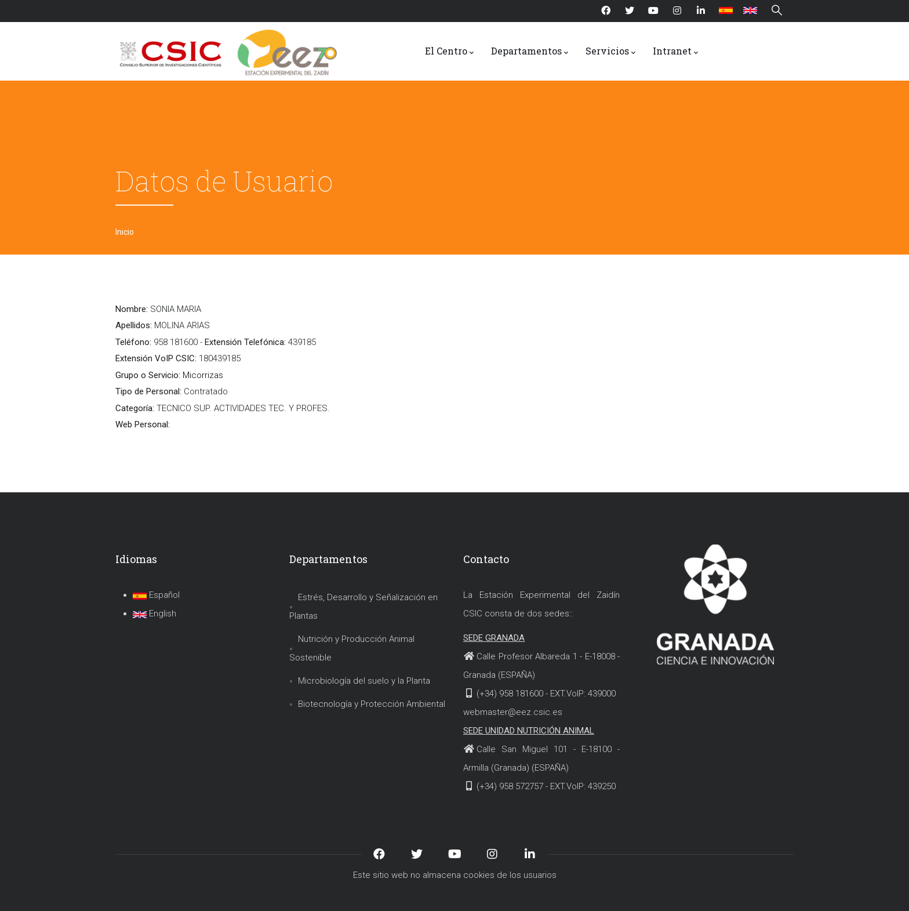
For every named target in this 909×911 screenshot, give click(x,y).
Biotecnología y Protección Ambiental (371, 704)
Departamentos (529, 52)
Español (156, 595)
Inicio (124, 232)
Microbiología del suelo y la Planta (364, 681)
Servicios (610, 52)
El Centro (449, 52)
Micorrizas (203, 375)
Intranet (675, 52)
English (154, 613)
